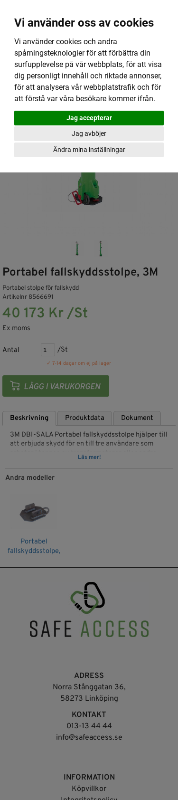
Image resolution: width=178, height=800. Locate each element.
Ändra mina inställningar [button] (89, 149)
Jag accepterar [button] (89, 118)
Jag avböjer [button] (89, 133)
